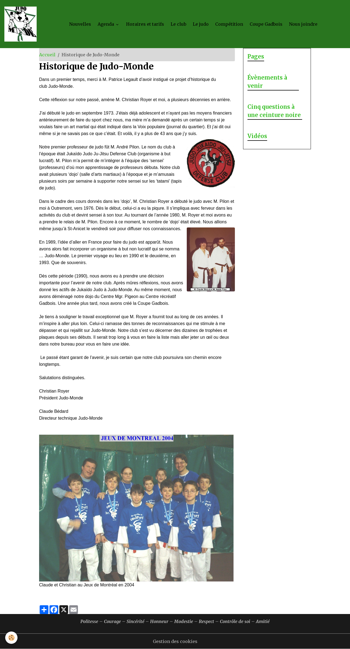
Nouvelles (80, 24)
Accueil (47, 54)
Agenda (106, 24)
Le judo (201, 24)
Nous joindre (303, 24)
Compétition (229, 24)
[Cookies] (11, 638)
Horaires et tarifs (145, 24)
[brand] (21, 24)
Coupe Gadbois (266, 24)
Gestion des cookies (175, 641)
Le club (178, 24)
